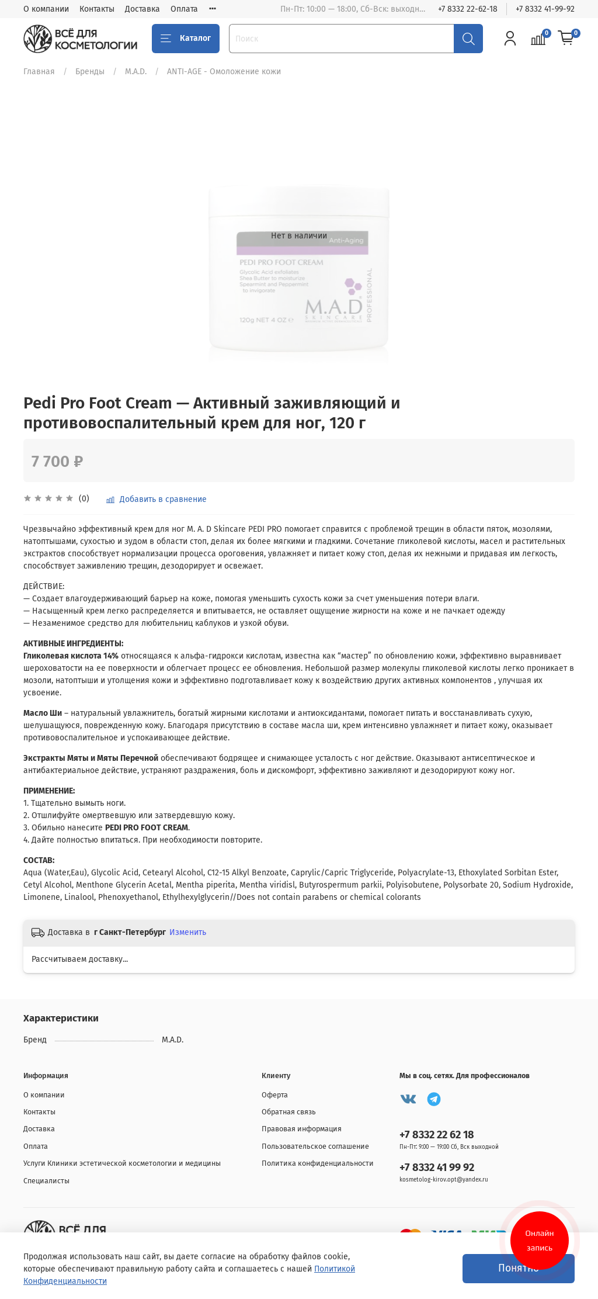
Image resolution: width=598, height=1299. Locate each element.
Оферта (275, 1094)
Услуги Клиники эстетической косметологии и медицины (122, 1163)
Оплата (184, 9)
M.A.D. (136, 72)
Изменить (187, 932)
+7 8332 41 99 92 (436, 1167)
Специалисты (46, 1180)
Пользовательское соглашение (315, 1146)
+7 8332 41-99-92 (545, 9)
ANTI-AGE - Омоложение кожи (224, 72)
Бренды (90, 72)
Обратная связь (289, 1111)
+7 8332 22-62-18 (468, 9)
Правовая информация (302, 1128)
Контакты (96, 9)
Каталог (186, 38)
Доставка (142, 9)
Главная (39, 72)
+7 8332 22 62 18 (436, 1134)
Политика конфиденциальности (318, 1163)
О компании (46, 9)
